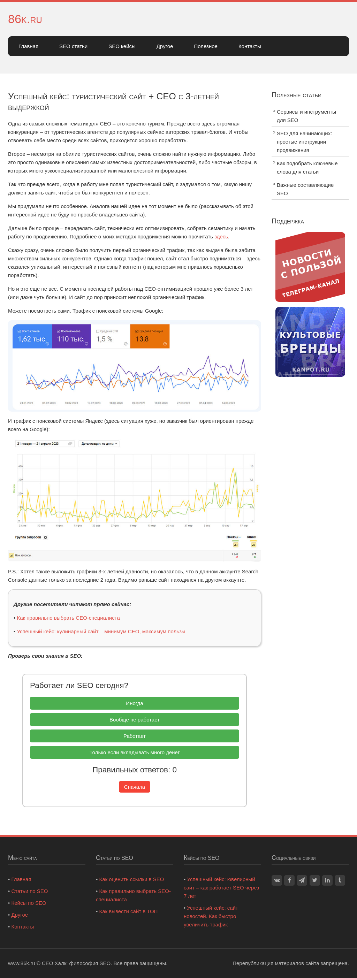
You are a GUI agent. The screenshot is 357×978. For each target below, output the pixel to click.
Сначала (134, 787)
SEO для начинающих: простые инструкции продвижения (304, 141)
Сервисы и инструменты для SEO (306, 116)
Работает (134, 736)
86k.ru (25, 18)
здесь (221, 236)
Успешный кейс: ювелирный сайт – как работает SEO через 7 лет (221, 887)
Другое (165, 46)
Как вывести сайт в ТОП (128, 911)
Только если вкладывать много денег (135, 752)
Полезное (205, 46)
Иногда (134, 703)
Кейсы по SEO (28, 903)
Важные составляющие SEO (305, 189)
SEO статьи (73, 46)
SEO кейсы (122, 46)
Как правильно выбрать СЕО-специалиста (68, 618)
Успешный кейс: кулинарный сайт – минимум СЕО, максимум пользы (101, 631)
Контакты (249, 46)
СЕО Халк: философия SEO (76, 963)
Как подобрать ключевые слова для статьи (307, 167)
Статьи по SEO (29, 891)
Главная (28, 46)
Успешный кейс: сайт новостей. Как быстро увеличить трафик (211, 916)
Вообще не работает (134, 720)
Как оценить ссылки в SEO (131, 879)
